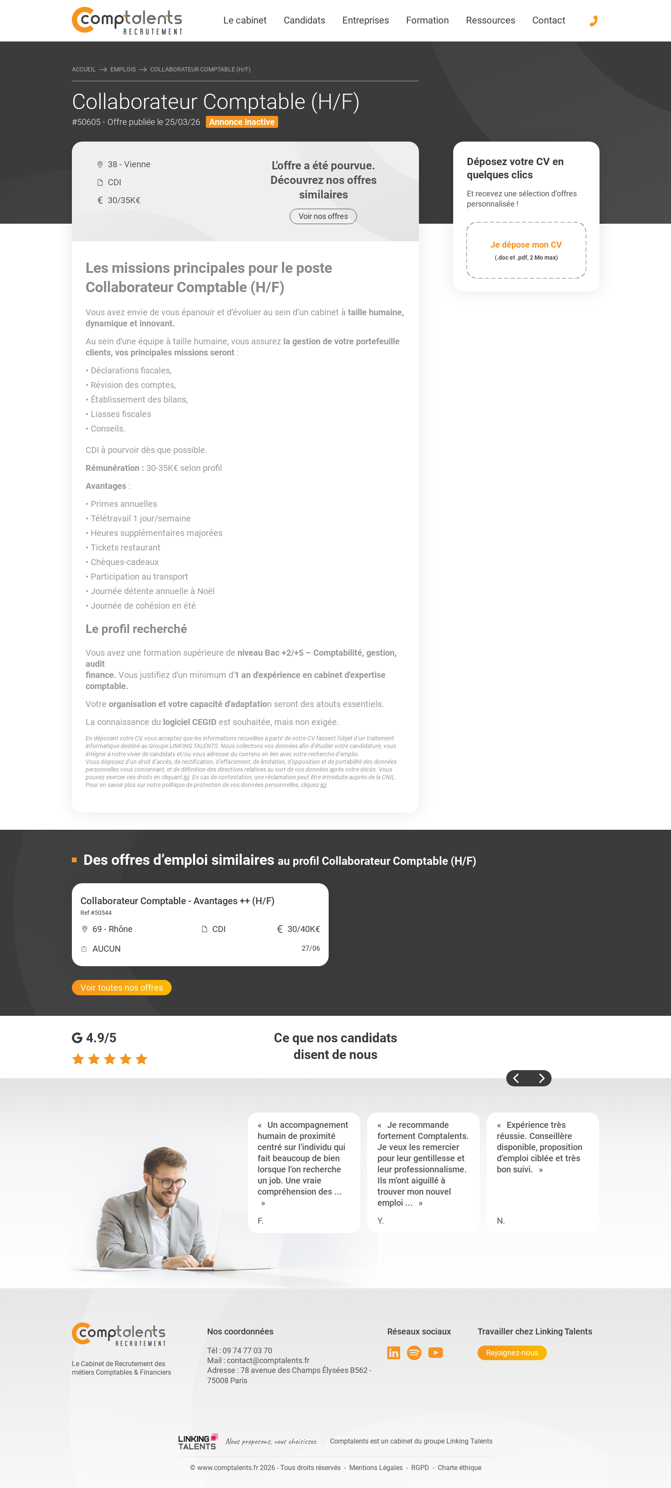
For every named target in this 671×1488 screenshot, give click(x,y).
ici (186, 777)
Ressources (490, 20)
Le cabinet (245, 20)
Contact (548, 20)
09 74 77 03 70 (247, 1350)
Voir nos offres (323, 216)
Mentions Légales (376, 1468)
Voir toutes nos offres (121, 987)
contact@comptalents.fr (268, 1360)
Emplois (123, 69)
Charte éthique (459, 1468)
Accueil (84, 69)
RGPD (420, 1468)
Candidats (304, 20)
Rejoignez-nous (512, 1352)
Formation (427, 20)
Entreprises (365, 20)
